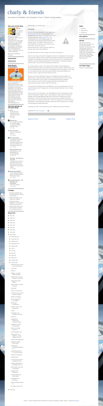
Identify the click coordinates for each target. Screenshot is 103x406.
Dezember (14, 236)
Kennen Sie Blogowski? (17, 339)
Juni (12, 250)
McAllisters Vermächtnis (15, 303)
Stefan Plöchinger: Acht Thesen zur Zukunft (15, 198)
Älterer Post (70, 119)
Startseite (52, 119)
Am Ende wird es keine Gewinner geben (17, 293)
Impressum (84, 32)
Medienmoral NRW (15, 171)
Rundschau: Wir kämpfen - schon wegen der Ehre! (16, 336)
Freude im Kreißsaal (16, 355)
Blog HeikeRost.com (16, 149)
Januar (13, 262)
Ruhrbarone (13, 120)
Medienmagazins (32, 34)
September (14, 243)
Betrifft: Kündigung (16, 297)
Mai (12, 253)
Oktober (13, 241)
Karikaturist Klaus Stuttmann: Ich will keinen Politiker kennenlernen (16, 203)
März (12, 257)
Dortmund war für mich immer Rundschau (17, 265)
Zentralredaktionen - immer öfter (16, 375)
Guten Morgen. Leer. (16, 332)
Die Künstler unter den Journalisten (17, 367)
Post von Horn (14, 130)
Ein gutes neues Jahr (16, 386)
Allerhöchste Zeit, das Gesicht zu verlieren (17, 277)
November (14, 239)
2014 (11, 232)
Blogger (77, 400)
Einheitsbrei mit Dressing (15, 379)
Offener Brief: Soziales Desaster (17, 285)
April (12, 255)
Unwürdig (13, 288)
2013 (11, 234)
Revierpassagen (14, 138)
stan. (19, 28)
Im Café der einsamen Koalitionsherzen (17, 360)
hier (86, 58)
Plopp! (12, 310)
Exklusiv (13, 270)
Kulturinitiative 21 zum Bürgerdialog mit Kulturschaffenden (15, 152)
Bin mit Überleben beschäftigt (15, 299)
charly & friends (26, 12)
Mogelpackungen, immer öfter (15, 342)
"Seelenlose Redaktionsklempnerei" (17, 347)
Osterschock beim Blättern (16, 281)
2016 (11, 227)
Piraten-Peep (14, 357)
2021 (11, 215)
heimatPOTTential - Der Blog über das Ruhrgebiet (16, 181)
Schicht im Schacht (15, 184)
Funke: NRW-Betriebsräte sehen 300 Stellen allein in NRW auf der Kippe (16, 174)
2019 (11, 220)
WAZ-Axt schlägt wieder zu (15, 328)
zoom (11, 110)
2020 (11, 218)
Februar (13, 260)
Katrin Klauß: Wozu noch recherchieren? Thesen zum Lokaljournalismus (16, 208)
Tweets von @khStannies (86, 68)
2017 (11, 225)
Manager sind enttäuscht (14, 371)
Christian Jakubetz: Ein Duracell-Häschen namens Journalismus (16, 194)
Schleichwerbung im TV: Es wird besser (16, 351)
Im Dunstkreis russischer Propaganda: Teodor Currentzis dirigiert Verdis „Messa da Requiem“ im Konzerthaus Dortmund (16, 142)
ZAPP (38, 34)
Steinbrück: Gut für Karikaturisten (16, 325)
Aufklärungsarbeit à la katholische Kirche (17, 364)
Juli (12, 248)
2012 (11, 389)
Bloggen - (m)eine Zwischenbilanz (16, 273)
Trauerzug (13, 268)
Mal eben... (14, 316)
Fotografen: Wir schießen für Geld (16, 313)
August (13, 246)
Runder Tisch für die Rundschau (16, 307)
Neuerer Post (33, 119)
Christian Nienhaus (46, 37)
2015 (11, 229)
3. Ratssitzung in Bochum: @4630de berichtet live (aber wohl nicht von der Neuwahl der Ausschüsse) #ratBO (16, 164)
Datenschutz (84, 30)
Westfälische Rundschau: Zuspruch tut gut (16, 320)
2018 (11, 222)
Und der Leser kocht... (17, 290)
